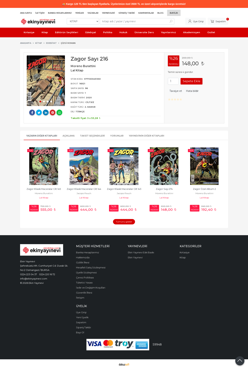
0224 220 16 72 (47, 274)
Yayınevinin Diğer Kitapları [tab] (146, 135)
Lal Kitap (43, 197)
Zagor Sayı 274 (164, 189)
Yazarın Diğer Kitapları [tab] (41, 135)
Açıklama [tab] (69, 135)
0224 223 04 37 (28, 274)
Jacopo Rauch (84, 193)
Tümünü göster (124, 221)
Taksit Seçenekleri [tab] (92, 135)
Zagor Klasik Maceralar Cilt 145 (44, 189)
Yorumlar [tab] (117, 135)
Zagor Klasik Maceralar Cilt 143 (124, 189)
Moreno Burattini (44, 193)
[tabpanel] (46, 80)
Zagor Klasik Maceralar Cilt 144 (84, 189)
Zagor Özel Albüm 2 (204, 189)
